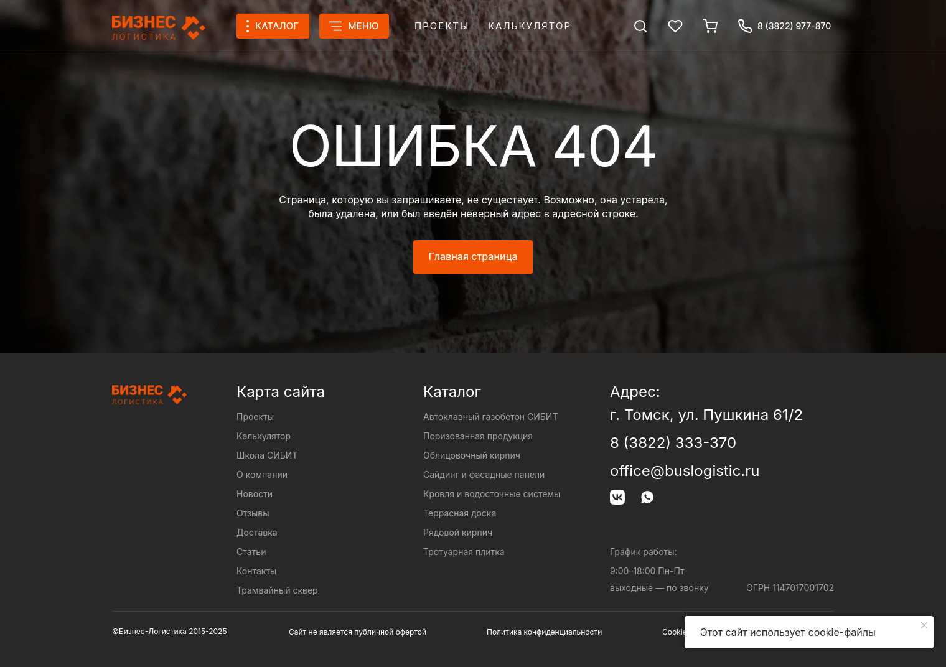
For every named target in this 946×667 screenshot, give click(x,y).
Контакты (256, 571)
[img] (640, 26)
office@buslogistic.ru (684, 471)
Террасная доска (459, 513)
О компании (262, 474)
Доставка (257, 532)
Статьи (251, 551)
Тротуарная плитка (464, 551)
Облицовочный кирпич (471, 455)
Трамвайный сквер (277, 590)
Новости (254, 493)
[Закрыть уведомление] (924, 625)
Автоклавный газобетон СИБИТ (490, 416)
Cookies (676, 632)
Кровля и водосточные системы (491, 493)
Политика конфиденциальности (544, 632)
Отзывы (252, 513)
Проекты (441, 26)
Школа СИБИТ (266, 455)
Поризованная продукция (478, 436)
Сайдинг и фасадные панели (484, 474)
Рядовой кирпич (457, 532)
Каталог (452, 392)
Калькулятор (529, 26)
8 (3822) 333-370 (673, 443)
